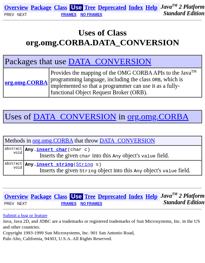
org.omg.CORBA (158, 116)
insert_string (54, 166)
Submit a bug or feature (25, 217)
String (84, 166)
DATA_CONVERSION (109, 61)
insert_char (51, 150)
